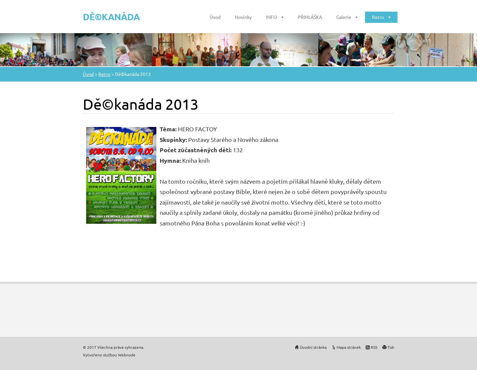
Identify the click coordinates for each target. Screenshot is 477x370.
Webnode (126, 354)
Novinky (243, 17)
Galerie (343, 17)
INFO (271, 17)
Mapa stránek (349, 347)
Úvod (215, 17)
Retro (378, 17)
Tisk (390, 347)
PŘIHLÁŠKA (310, 17)
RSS (374, 347)
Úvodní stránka (313, 347)
